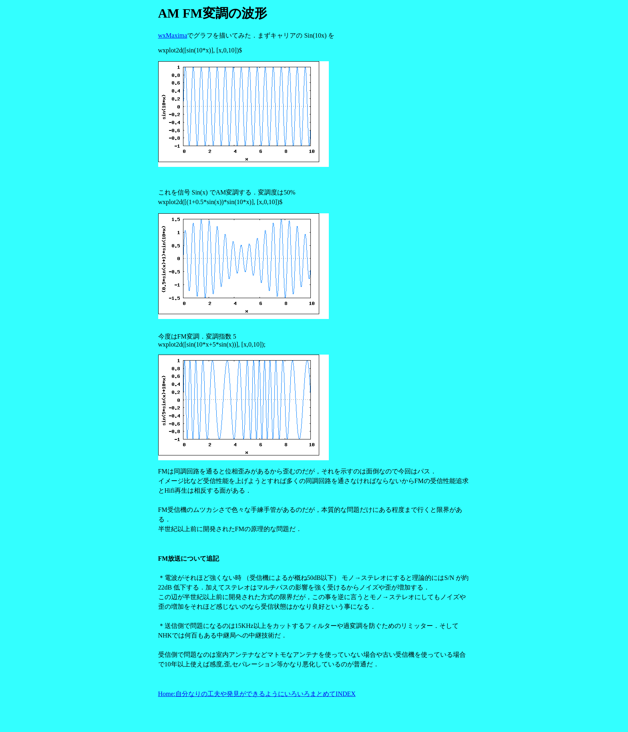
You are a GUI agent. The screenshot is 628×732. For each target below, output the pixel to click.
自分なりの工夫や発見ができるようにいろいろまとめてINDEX (265, 693)
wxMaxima (172, 35)
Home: (167, 693)
